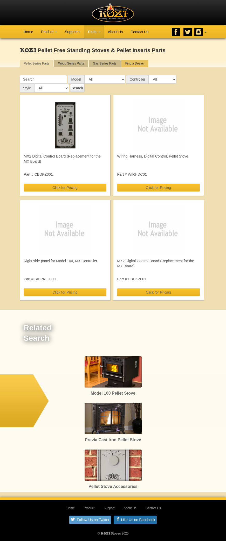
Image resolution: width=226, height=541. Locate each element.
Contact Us (139, 32)
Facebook (176, 32)
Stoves (111, 533)
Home (28, 32)
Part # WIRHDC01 (132, 174)
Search (77, 88)
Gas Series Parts (105, 63)
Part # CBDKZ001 (38, 174)
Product (49, 32)
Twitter (187, 32)
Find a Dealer (134, 63)
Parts (94, 32)
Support (72, 32)
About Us (115, 32)
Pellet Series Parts (37, 63)
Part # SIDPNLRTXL (40, 279)
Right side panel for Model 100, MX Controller (60, 261)
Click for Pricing (65, 188)
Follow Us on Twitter (90, 519)
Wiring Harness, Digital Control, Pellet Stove (152, 156)
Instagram (198, 32)
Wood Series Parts (71, 63)
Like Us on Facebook (135, 519)
